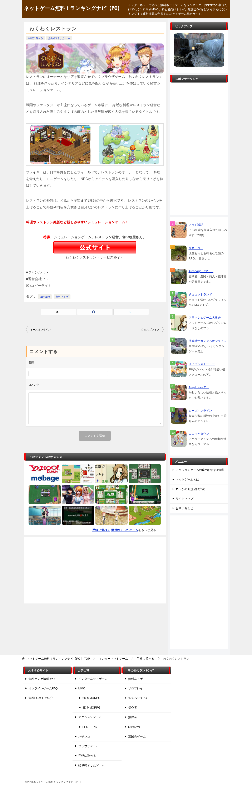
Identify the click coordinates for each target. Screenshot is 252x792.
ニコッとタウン (199, 433)
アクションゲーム (90, 717)
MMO (81, 688)
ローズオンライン (200, 410)
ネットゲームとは (187, 479)
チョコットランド (200, 294)
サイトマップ (184, 498)
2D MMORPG (91, 698)
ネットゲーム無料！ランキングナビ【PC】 (73, 7)
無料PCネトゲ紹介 (41, 698)
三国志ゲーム (137, 736)
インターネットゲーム (93, 678)
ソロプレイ (135, 688)
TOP (58, 658)
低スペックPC (137, 698)
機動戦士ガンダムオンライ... (207, 341)
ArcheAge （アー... (201, 271)
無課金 (132, 717)
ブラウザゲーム (88, 746)
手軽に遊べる (35, 38)
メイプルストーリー (202, 364)
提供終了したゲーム (59, 38)
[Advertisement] (95, 570)
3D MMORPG (91, 707)
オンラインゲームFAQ (43, 688)
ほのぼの (45, 296)
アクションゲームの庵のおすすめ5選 (200, 470)
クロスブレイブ (150, 329)
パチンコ (84, 736)
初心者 (132, 707)
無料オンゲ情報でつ (42, 678)
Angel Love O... (199, 387)
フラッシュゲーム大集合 (205, 317)
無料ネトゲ (62, 296)
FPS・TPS (90, 727)
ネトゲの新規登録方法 (190, 489)
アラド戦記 (196, 224)
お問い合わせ (184, 508)
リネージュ (196, 248)
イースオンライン (40, 329)
